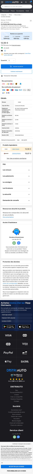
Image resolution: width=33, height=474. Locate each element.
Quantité (4, 60)
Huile (27, 11)
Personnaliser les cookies (16, 471)
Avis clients (16, 418)
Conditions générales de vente (16, 412)
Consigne (16, 401)
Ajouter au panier (16, 66)
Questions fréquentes (16, 399)
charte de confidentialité (10, 283)
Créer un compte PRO (16, 397)
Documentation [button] (8, 217)
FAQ (18, 140)
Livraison (16, 394)
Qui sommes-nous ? (16, 410)
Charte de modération (16, 425)
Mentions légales (16, 420)
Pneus (13, 11)
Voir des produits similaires (16, 158)
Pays (16, 390)
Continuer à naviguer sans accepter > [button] (21, 444)
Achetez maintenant (16, 71)
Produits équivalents (8, 140)
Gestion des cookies (16, 416)
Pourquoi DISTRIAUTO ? (16, 392)
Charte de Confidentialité (16, 423)
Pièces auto (5, 11)
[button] (22, 2)
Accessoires (20, 11)
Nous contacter (16, 414)
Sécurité (24, 140)
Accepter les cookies (16, 466)
